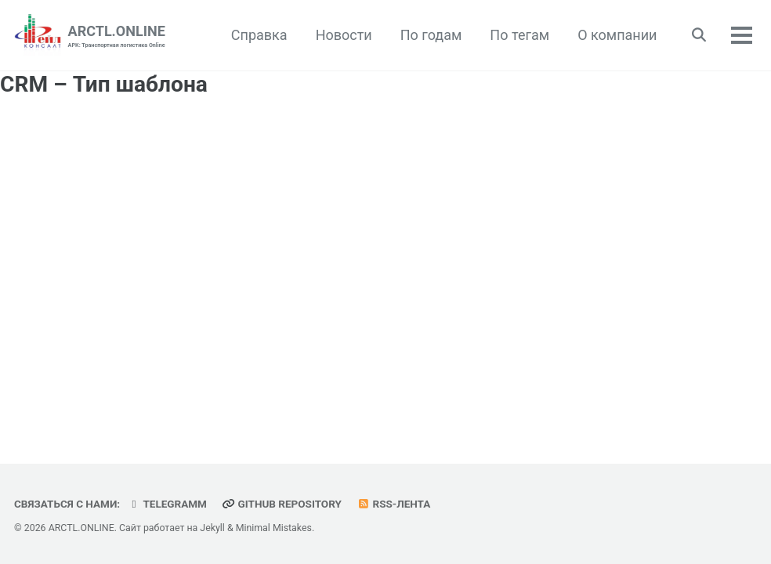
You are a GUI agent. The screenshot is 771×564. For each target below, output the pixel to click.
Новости (344, 35)
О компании (617, 35)
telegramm (167, 503)
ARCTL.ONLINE (116, 36)
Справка (259, 35)
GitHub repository (281, 503)
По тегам (519, 35)
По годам (431, 35)
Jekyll (212, 527)
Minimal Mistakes (274, 527)
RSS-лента (393, 503)
